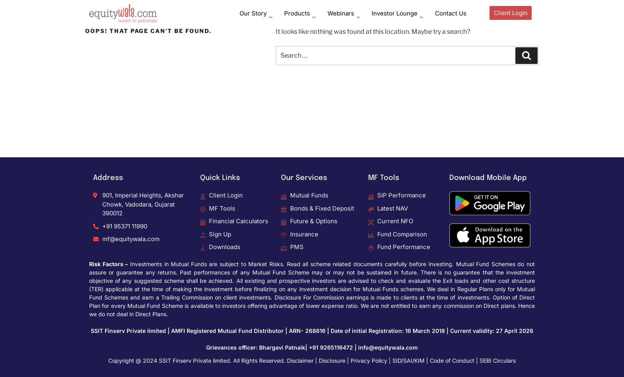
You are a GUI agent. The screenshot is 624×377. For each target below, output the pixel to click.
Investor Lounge (397, 13)
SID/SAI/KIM (408, 360)
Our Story (256, 13)
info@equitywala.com (388, 347)
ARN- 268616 (307, 330)
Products (300, 13)
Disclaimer (300, 360)
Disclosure (332, 360)
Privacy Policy (369, 360)
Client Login (511, 13)
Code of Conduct (452, 360)
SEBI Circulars (498, 360)
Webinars (344, 13)
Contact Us (450, 13)
